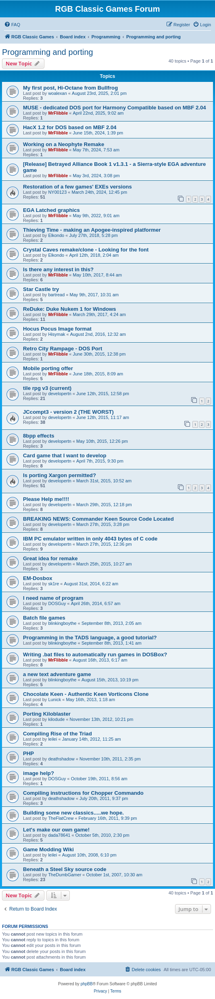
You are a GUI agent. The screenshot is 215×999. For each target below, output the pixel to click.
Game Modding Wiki (48, 849)
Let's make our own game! (56, 830)
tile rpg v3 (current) (47, 388)
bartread (56, 294)
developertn (59, 393)
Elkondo (56, 235)
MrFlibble (58, 113)
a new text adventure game (57, 674)
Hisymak (56, 334)
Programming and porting (47, 52)
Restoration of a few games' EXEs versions (77, 187)
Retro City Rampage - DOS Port (62, 349)
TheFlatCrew (60, 818)
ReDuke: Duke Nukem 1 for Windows (69, 309)
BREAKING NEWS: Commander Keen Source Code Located (98, 519)
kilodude (56, 719)
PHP (28, 753)
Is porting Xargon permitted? (59, 475)
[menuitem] (12, 24)
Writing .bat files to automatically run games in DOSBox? (95, 654)
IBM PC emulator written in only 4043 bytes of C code (90, 539)
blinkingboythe (62, 623)
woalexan (57, 93)
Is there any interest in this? (58, 269)
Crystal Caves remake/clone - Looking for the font (85, 250)
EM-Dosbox (37, 578)
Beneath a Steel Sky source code (64, 869)
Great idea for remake (50, 558)
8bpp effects (38, 436)
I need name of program (53, 598)
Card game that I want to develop (64, 455)
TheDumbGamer (64, 874)
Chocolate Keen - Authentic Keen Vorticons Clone (85, 694)
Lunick (54, 699)
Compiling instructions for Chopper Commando (83, 793)
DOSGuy (57, 603)
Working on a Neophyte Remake (63, 144)
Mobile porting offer (48, 368)
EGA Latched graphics (51, 210)
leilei (52, 739)
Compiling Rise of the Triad (57, 734)
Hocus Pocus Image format (57, 329)
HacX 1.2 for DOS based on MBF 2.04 (70, 127)
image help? (38, 773)
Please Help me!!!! (46, 499)
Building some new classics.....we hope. (73, 813)
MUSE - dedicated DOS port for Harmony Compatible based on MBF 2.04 (114, 108)
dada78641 (59, 835)
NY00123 (57, 192)
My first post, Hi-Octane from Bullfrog (70, 88)
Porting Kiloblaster (47, 714)
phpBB (87, 984)
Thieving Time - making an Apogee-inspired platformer (92, 230)
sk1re (53, 583)
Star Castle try (41, 289)
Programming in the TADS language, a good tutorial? (90, 638)
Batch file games (44, 618)
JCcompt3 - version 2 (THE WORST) (68, 412)
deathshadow (61, 758)
